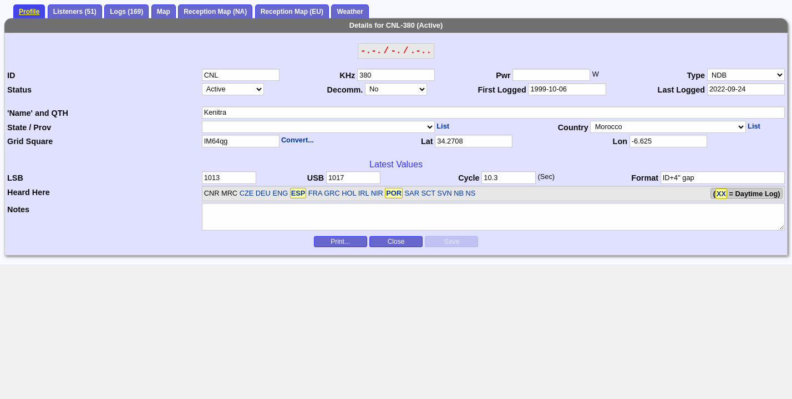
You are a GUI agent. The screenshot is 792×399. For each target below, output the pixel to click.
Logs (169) (126, 12)
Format (644, 177)
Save (451, 241)
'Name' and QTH (37, 113)
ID (11, 75)
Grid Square (30, 141)
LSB (15, 177)
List (442, 126)
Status (19, 89)
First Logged (502, 89)
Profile (29, 12)
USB (315, 177)
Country (573, 127)
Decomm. (345, 89)
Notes (18, 209)
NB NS (464, 193)
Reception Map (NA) (215, 12)
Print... (340, 241)
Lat (427, 141)
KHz (347, 75)
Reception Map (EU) (292, 12)
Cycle (468, 177)
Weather (350, 12)
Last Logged (681, 89)
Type (696, 75)
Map (163, 12)
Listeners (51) (75, 12)
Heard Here (28, 192)
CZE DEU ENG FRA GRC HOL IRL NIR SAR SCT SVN (346, 193)
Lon (620, 141)
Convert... (297, 140)
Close (396, 241)
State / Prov (29, 127)
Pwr (503, 75)
